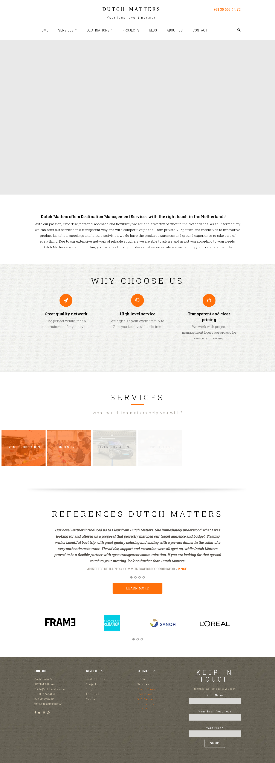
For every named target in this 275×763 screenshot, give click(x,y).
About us (93, 694)
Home (142, 679)
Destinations (95, 679)
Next (236, 627)
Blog (89, 689)
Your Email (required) (215, 714)
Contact (92, 699)
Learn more (137, 588)
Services (144, 684)
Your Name (215, 698)
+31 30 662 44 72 (227, 9)
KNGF (182, 569)
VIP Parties (146, 699)
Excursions (146, 704)
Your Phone (215, 737)
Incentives (145, 694)
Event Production (151, 689)
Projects (92, 684)
